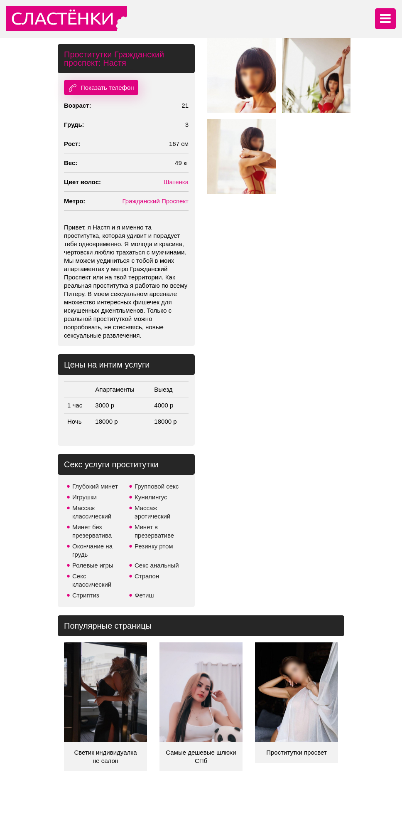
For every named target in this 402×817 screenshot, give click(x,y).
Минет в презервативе (154, 531)
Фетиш (144, 595)
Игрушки (84, 497)
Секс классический (91, 580)
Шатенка (176, 181)
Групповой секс (157, 486)
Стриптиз (85, 595)
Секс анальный (157, 565)
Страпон (147, 576)
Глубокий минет (95, 486)
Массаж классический (91, 512)
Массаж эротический (152, 512)
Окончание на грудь (92, 550)
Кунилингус (151, 497)
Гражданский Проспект (156, 201)
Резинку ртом (154, 546)
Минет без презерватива (92, 531)
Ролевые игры (92, 565)
